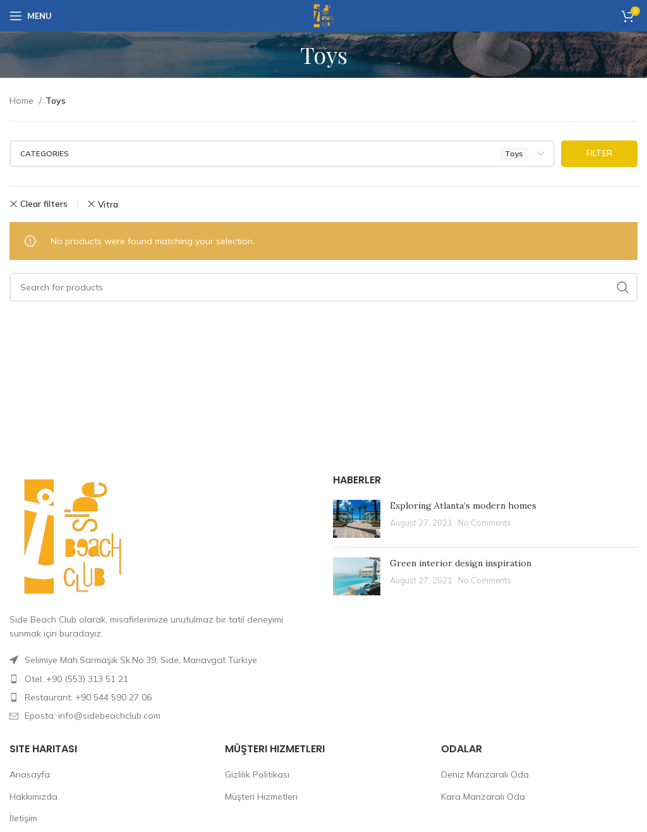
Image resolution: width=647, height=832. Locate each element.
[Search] (323, 287)
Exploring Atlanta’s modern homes (463, 505)
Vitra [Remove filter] (108, 204)
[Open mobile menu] (30, 15)
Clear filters (44, 204)
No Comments (484, 523)
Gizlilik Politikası (257, 774)
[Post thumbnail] (356, 519)
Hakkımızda (33, 796)
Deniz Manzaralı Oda (485, 774)
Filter (599, 153)
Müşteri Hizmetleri (261, 796)
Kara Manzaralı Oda (483, 796)
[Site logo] (323, 15)
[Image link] (72, 535)
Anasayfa (29, 774)
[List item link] (161, 679)
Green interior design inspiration (460, 563)
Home (22, 100)
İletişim (23, 818)
